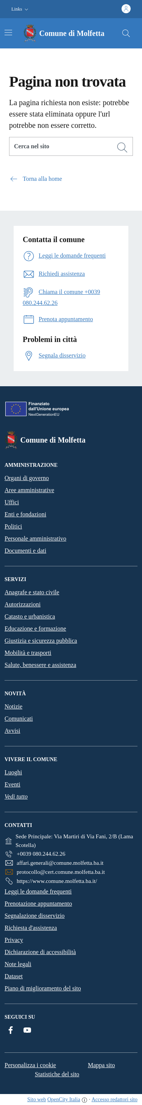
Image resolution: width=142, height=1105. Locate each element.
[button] (20, 9)
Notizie (13, 706)
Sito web (36, 1099)
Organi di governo (27, 478)
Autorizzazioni (23, 604)
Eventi (12, 784)
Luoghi (13, 772)
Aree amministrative (29, 490)
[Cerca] (122, 147)
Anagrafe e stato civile (32, 592)
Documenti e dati (25, 550)
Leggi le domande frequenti (38, 891)
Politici (13, 526)
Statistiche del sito (57, 1074)
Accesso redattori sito (114, 1099)
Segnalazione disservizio (35, 915)
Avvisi (12, 730)
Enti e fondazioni (25, 514)
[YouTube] (27, 1030)
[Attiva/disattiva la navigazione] (8, 32)
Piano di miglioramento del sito (43, 988)
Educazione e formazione (35, 628)
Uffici (12, 502)
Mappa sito (101, 1065)
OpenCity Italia (63, 1099)
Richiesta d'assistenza (31, 928)
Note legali (18, 964)
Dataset (14, 976)
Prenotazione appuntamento (38, 903)
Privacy (14, 940)
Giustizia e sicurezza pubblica (41, 640)
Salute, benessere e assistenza (40, 665)
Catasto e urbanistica (30, 616)
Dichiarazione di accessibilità (40, 952)
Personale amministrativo (35, 538)
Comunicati (19, 718)
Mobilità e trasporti (28, 653)
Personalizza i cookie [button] (30, 1065)
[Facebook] (11, 1030)
